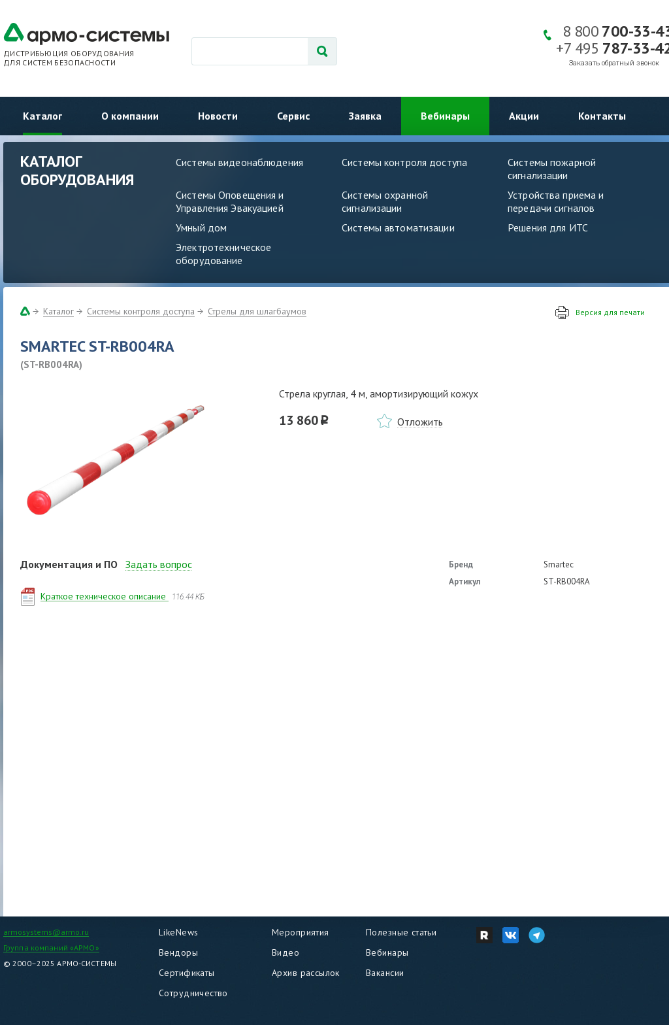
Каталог (42, 115)
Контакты (602, 115)
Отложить (420, 421)
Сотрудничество (193, 993)
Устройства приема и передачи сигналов (556, 201)
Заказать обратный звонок (614, 63)
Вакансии (385, 973)
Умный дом (201, 227)
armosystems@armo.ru (46, 932)
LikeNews (178, 932)
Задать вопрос (158, 564)
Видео (285, 952)
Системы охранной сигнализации (385, 201)
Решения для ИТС (548, 227)
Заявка (365, 115)
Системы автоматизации (398, 227)
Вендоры (178, 952)
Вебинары (445, 115)
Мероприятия (300, 932)
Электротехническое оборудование (223, 254)
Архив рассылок (306, 973)
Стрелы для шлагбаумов (257, 311)
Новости (218, 115)
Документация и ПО (69, 564)
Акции (524, 115)
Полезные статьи (401, 932)
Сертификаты (187, 973)
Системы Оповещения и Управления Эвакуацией (230, 201)
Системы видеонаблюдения (239, 162)
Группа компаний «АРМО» (51, 947)
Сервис (293, 115)
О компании (130, 115)
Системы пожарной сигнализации (552, 169)
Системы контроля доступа (404, 162)
